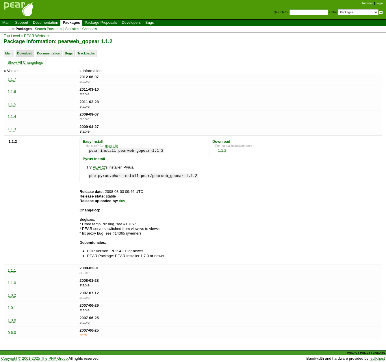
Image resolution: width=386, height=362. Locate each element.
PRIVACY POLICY (358, 352)
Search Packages (48, 29)
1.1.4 (12, 116)
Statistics (72, 29)
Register (367, 3)
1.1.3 (12, 129)
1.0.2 (12, 295)
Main (6, 22)
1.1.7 (12, 79)
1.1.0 (12, 283)
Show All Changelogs (25, 62)
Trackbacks (86, 53)
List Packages (20, 29)
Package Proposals (101, 22)
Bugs (149, 22)
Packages (71, 22)
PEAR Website (36, 36)
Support (21, 22)
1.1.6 (12, 91)
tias (122, 201)
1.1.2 (222, 150)
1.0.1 (12, 308)
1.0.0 (12, 320)
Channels (89, 29)
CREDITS (379, 352)
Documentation (45, 22)
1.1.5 (12, 104)
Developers (131, 22)
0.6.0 (12, 332)
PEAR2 (99, 167)
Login (379, 3)
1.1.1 (12, 270)
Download (24, 53)
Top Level (12, 36)
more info (111, 145)
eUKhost (377, 358)
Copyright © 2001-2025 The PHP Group (34, 358)
